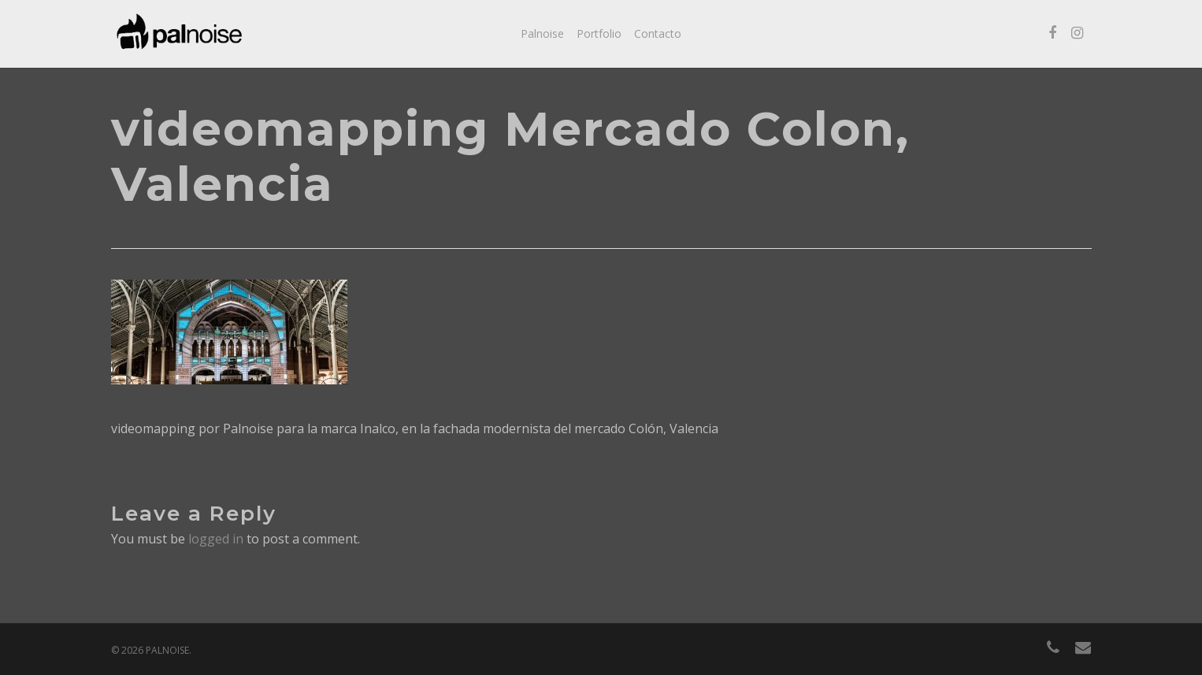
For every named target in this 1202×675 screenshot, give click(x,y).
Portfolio (599, 33)
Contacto (657, 33)
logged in (215, 538)
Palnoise (542, 33)
